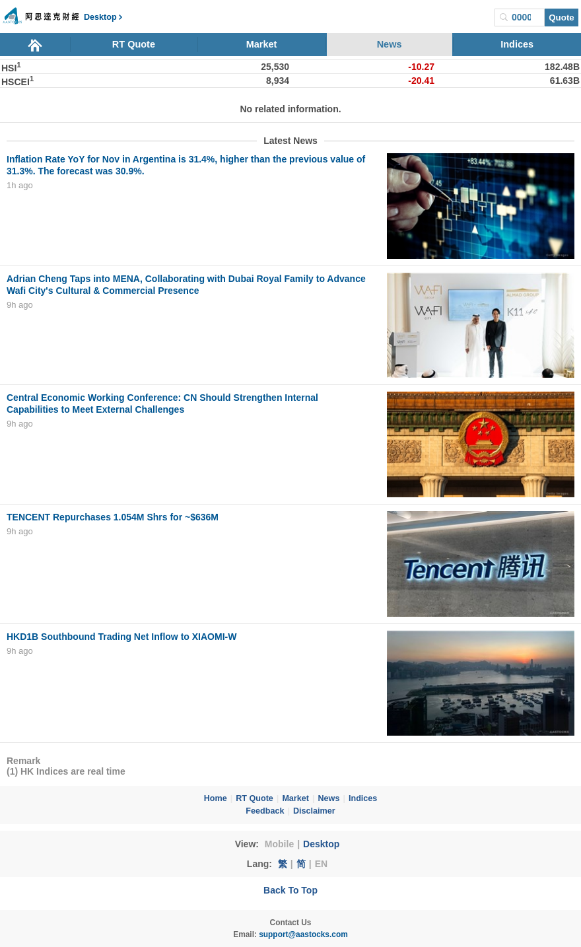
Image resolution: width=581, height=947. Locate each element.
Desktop (321, 844)
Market (261, 44)
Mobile (279, 844)
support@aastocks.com (303, 934)
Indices (516, 44)
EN (321, 864)
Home (215, 798)
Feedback (265, 811)
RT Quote (133, 44)
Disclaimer (314, 811)
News (389, 44)
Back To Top (290, 890)
